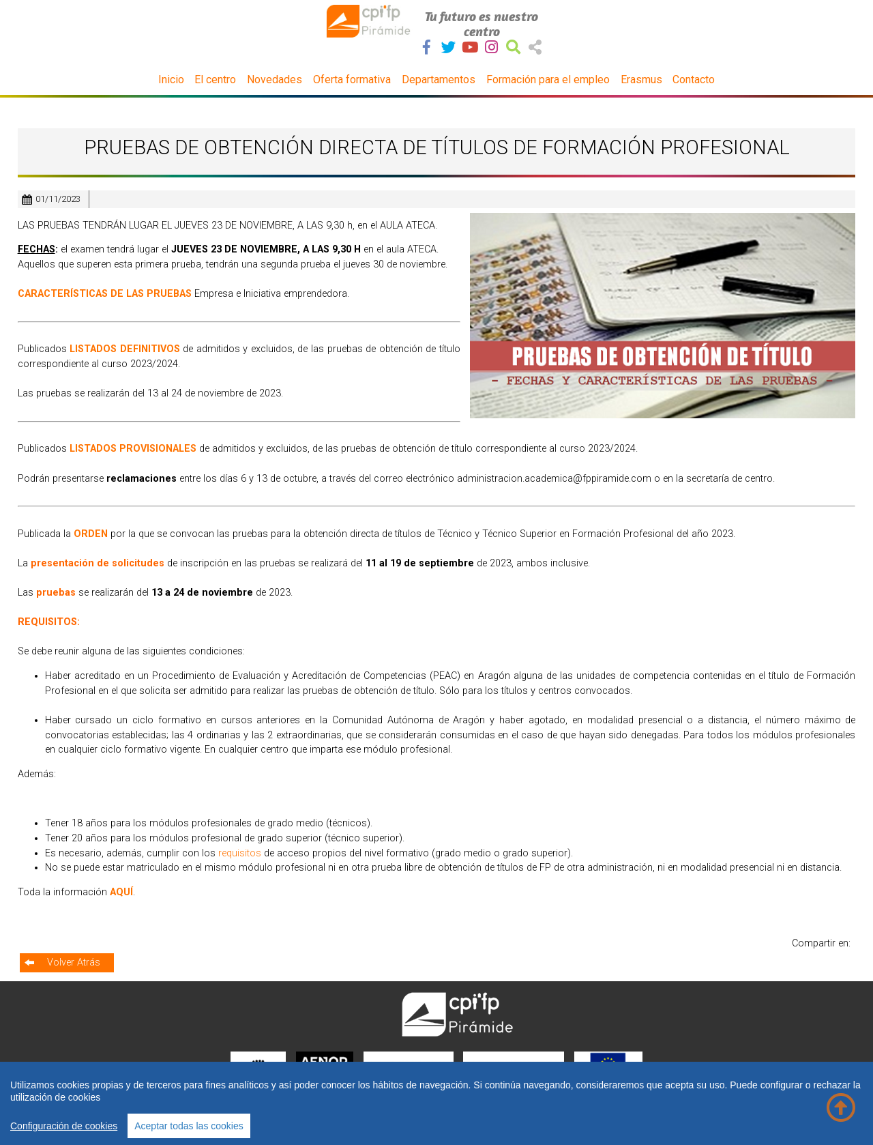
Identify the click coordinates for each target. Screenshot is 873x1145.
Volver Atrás (73, 962)
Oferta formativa (352, 79)
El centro (215, 79)
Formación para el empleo (548, 79)
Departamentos (438, 79)
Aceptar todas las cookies (188, 1125)
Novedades (274, 79)
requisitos (241, 853)
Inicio (171, 79)
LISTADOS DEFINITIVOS (125, 349)
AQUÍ (121, 892)
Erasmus (641, 79)
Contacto (693, 79)
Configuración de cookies (63, 1125)
